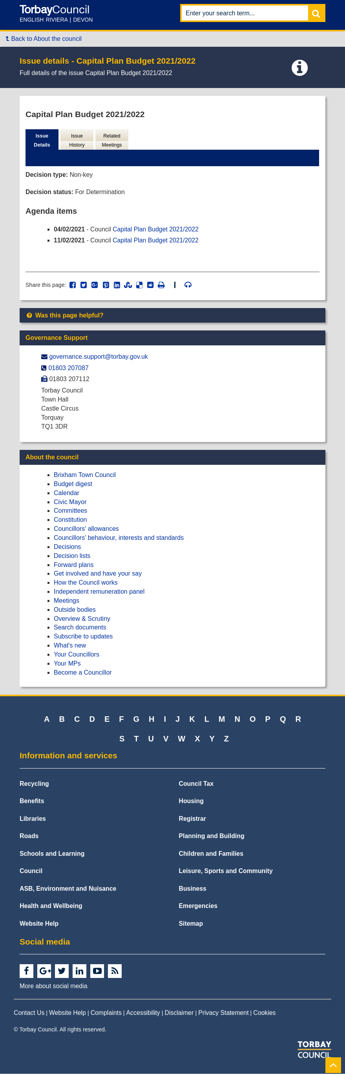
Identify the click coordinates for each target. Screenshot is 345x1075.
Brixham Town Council (85, 476)
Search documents (80, 628)
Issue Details (42, 140)
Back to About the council (44, 38)
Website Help (39, 924)
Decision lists (72, 557)
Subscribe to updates (83, 637)
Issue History (77, 140)
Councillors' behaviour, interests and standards (119, 539)
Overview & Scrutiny (82, 619)
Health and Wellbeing (51, 907)
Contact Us (29, 1014)
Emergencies (198, 907)
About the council (52, 458)
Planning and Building (212, 837)
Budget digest (73, 485)
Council (31, 872)
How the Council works (86, 583)
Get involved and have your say (98, 574)
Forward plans (73, 565)
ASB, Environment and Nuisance (68, 889)
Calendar (66, 494)
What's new (70, 646)
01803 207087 (68, 369)
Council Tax (196, 784)
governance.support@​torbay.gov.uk (98, 357)
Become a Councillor (83, 673)
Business (192, 889)
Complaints (106, 1014)
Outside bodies (75, 610)
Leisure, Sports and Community (226, 872)
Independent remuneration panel (99, 592)
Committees (70, 511)
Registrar (192, 819)
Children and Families (211, 854)
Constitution (70, 520)
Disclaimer (179, 1014)
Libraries (33, 819)
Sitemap (191, 924)
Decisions (67, 548)
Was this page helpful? (65, 316)
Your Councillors (76, 655)
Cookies (264, 1014)
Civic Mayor (70, 503)
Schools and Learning (52, 854)
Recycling (34, 784)
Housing (191, 802)
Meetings (66, 601)
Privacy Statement (223, 1014)
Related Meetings (112, 140)
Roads (29, 837)
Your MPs (67, 664)
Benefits (32, 802)
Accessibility (143, 1014)
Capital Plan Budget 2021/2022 (157, 229)
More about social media (53, 987)
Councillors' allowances (86, 529)
